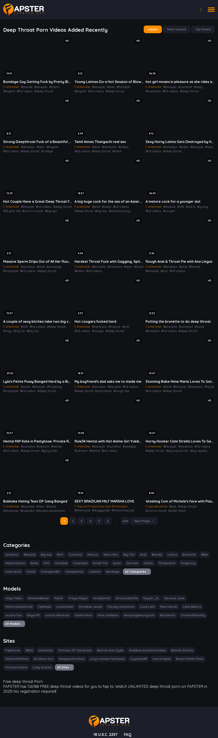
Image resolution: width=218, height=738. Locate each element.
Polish (57, 593)
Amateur (11, 550)
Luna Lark (110, 602)
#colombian (100, 388)
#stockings (50, 264)
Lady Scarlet (41, 653)
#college (27, 150)
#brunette (97, 264)
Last (126, 517)
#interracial (133, 502)
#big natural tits (174, 447)
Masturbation (14, 559)
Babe (33, 559)
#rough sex (117, 388)
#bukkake (9, 507)
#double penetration (31, 507)
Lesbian (70, 567)
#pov (149, 269)
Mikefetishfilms (16, 645)
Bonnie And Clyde (108, 636)
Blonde (154, 550)
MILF (59, 550)
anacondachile (122, 593)
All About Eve (42, 645)
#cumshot (182, 86)
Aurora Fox (176, 602)
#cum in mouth (31, 209)
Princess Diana (16, 653)
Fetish (9, 567)
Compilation (51, 567)
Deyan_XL (145, 593)
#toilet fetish (154, 507)
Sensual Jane (166, 593)
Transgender (28, 567)
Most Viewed (178, 29)
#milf (178, 205)
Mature (91, 550)
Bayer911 (195, 602)
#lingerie (62, 86)
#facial (134, 264)
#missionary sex (102, 507)
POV (45, 559)
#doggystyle (82, 507)
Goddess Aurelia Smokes (144, 636)
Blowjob (28, 550)
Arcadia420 (98, 593)
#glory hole (45, 447)
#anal (94, 145)
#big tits (8, 328)
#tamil (97, 150)
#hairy (195, 86)
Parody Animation (85, 602)
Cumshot (74, 550)
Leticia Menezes (16, 610)
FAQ (128, 719)
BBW (200, 550)
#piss (202, 507)
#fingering (50, 383)
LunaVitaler (31, 602)
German (128, 559)
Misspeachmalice (69, 645)
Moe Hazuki (131, 602)
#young (198, 205)
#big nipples (194, 447)
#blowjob (38, 86)
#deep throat (27, 90)
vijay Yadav (13, 593)
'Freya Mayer (76, 593)
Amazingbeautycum (95, 610)
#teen (108, 86)
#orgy (66, 324)
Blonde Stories (177, 636)
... (117, 517)
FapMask (11, 602)
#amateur (26, 145)
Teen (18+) (109, 550)
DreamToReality (146, 610)
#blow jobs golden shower (180, 507)
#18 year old (11, 209)
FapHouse (12, 636)
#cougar (167, 209)
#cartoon (40, 443)
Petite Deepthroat (194, 593)
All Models (172, 610)
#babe (181, 145)
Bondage (88, 567)
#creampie (207, 86)
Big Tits (127, 550)
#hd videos (10, 90)
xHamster (45, 636)
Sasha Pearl (41, 610)
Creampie (78, 559)
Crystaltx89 (133, 645)
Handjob (60, 559)
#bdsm (50, 86)
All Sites (62, 653)
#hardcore (107, 145)
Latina (169, 550)
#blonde (25, 86)
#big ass (48, 209)
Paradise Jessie (56, 602)
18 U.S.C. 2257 (105, 719)
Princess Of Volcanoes (74, 636)
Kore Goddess (66, 610)
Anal (141, 550)
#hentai (53, 443)
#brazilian (208, 324)
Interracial (200, 559)
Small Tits (97, 559)
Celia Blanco (153, 602)
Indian (143, 559)
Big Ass (45, 550)
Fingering (181, 559)
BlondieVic (122, 610)
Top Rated (203, 29)
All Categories (111, 567)
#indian (120, 145)
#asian (104, 205)
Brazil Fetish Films (182, 645)
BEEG (29, 636)
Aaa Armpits (155, 645)
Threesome (161, 559)
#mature (167, 205)
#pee (170, 502)
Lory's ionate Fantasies (103, 645)
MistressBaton (37, 593)
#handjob (120, 86)
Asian (113, 559)
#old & (187, 205)
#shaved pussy (97, 209)
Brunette (185, 550)
